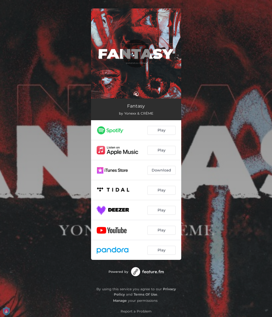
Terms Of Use (145, 294)
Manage (120, 300)
